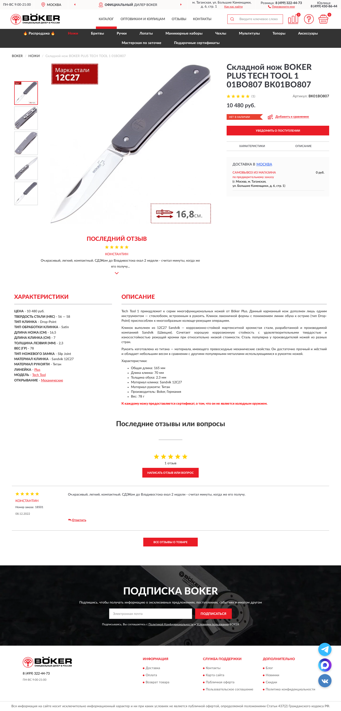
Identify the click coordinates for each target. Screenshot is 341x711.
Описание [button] (303, 146)
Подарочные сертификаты (197, 43)
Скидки (271, 682)
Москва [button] (264, 164)
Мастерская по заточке (141, 43)
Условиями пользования (213, 624)
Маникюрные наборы (184, 33)
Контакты (202, 19)
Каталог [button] (106, 19)
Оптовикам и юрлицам (143, 19)
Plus (37, 369)
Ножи (73, 33)
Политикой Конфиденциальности (170, 624)
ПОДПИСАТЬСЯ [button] (213, 614)
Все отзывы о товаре (170, 542)
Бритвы (97, 33)
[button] (281, 6)
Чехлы (220, 33)
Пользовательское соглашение (229, 689)
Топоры (279, 33)
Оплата (151, 675)
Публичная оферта (220, 682)
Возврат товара (157, 682)
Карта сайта (215, 675)
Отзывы (179, 19)
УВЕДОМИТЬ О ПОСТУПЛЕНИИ (278, 130)
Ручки (122, 33)
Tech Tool (39, 375)
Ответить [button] (77, 520)
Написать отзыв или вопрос (170, 472)
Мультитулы (249, 33)
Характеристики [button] (252, 146)
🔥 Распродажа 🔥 (39, 33)
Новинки (272, 675)
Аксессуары (308, 33)
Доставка (153, 668)
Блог (269, 668)
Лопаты (146, 33)
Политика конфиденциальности (290, 689)
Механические (52, 380)
